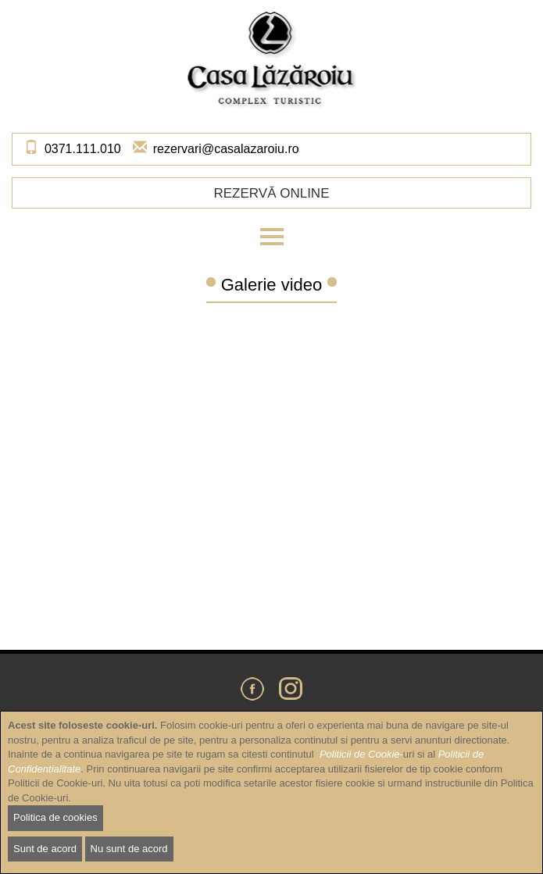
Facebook (252, 689)
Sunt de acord (45, 848)
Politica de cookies (55, 817)
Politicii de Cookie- (361, 754)
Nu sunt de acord (129, 848)
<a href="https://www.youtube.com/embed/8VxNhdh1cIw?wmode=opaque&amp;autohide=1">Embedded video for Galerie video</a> (271, 469)
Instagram (290, 689)
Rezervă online (271, 193)
